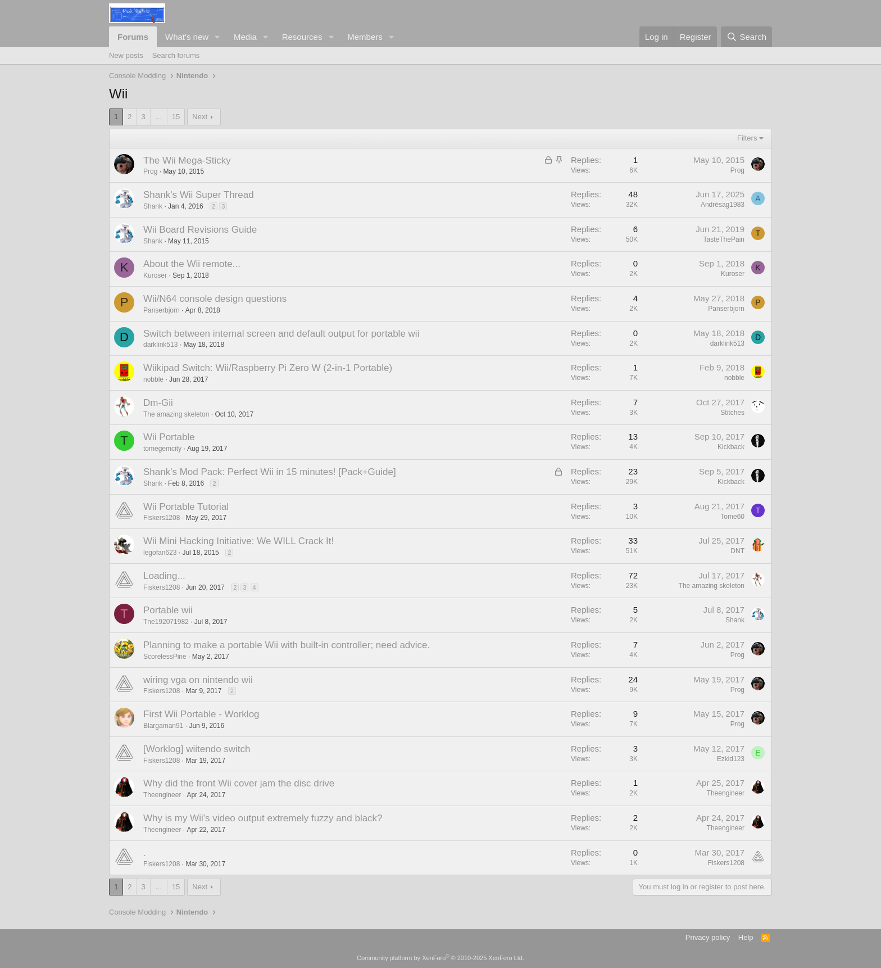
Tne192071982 (166, 622)
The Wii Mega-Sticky (187, 160)
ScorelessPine (165, 657)
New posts (126, 55)
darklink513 (160, 345)
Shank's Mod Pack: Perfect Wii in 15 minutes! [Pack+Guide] (269, 472)
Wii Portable (169, 437)
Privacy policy (707, 937)
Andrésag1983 (722, 205)
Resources (302, 37)
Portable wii (168, 610)
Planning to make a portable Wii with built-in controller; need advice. (286, 645)
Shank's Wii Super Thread (198, 194)
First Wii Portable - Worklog (201, 714)
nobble (153, 379)
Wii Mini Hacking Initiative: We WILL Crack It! (238, 541)
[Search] (746, 36)
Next (199, 116)
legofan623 (159, 553)
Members (365, 37)
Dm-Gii (158, 402)
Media (245, 37)
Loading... (164, 576)
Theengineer (162, 795)
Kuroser (155, 275)
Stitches (732, 413)
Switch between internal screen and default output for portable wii (281, 333)
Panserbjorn (161, 310)
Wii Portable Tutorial (186, 506)
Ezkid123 (730, 759)
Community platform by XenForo (440, 958)
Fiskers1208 (161, 518)
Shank (152, 206)
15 (176, 116)
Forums (132, 37)
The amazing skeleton (176, 414)
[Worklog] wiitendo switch (197, 749)
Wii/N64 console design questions (215, 298)
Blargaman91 (163, 726)
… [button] (158, 116)
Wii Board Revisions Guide (200, 229)
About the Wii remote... (191, 264)
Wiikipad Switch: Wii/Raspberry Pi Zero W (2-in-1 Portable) (267, 368)
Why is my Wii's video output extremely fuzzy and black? (263, 818)
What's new (186, 37)
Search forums (176, 55)
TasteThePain (723, 239)
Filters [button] (747, 138)
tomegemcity (162, 449)
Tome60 (732, 517)
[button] (217, 36)
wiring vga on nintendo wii (198, 680)
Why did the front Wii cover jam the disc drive (238, 783)
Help (745, 937)
